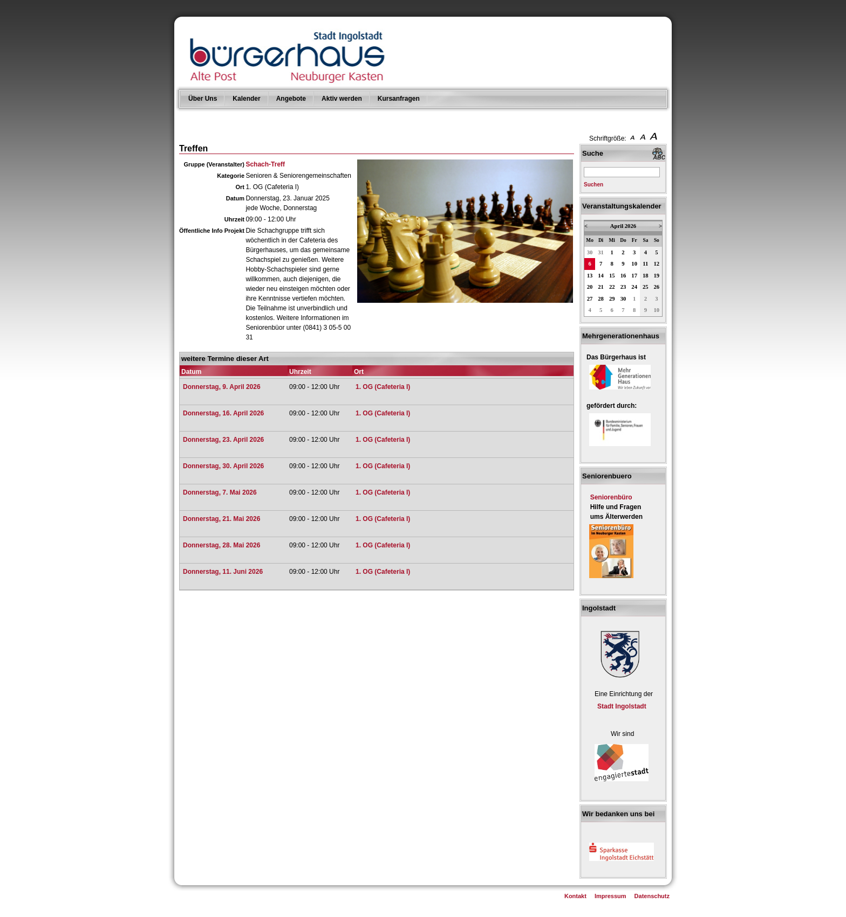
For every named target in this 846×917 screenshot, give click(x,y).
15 (612, 276)
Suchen (593, 184)
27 (590, 299)
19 (657, 276)
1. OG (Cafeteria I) (383, 387)
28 (601, 299)
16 (623, 276)
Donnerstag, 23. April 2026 (223, 439)
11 (645, 264)
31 (601, 252)
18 (646, 276)
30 (590, 252)
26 (657, 287)
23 (623, 287)
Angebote (291, 98)
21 (601, 287)
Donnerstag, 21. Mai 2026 (221, 519)
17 (634, 276)
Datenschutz (652, 896)
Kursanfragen (399, 98)
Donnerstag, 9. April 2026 (222, 387)
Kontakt (575, 896)
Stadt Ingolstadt (621, 706)
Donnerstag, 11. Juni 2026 (223, 571)
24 (634, 287)
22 (612, 287)
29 (612, 299)
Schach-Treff (265, 164)
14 (601, 276)
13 (590, 276)
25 (646, 287)
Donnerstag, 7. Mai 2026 (220, 492)
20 (590, 287)
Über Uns (202, 98)
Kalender (246, 98)
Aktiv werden (342, 98)
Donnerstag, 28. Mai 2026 (221, 545)
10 (634, 264)
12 (657, 264)
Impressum (610, 896)
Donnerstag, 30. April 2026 (223, 466)
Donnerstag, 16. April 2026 (223, 413)
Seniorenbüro (611, 497)
